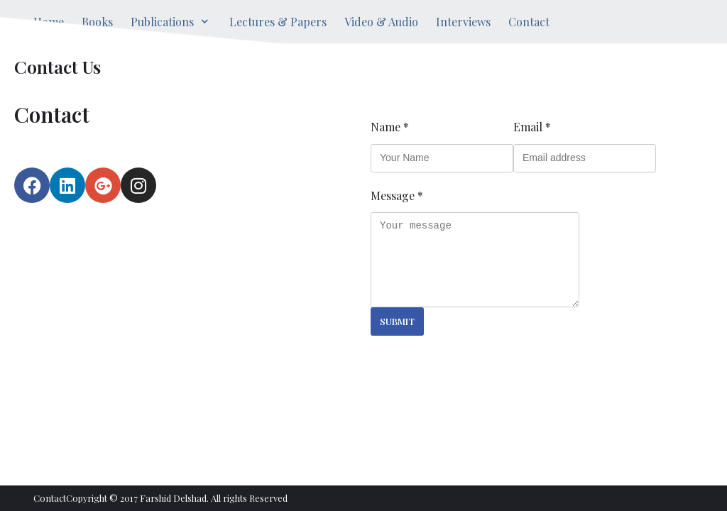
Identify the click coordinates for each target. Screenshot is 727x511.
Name (390, 126)
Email (532, 126)
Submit (397, 321)
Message (397, 195)
